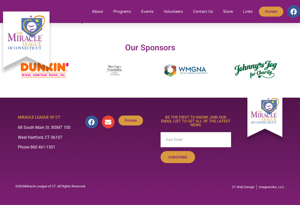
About (97, 11)
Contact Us (203, 11)
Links (248, 11)
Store (228, 11)
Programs (122, 11)
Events (147, 11)
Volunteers (173, 11)
